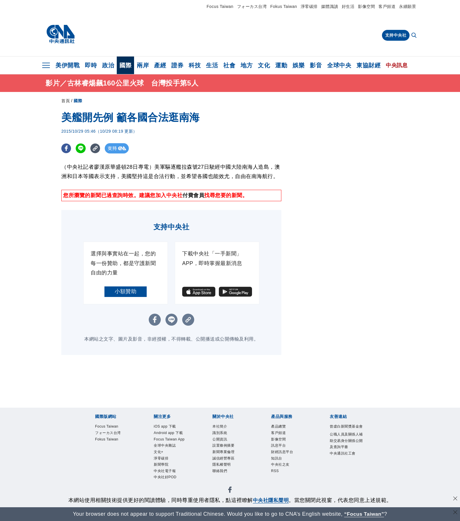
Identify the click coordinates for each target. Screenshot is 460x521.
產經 (160, 65)
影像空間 (366, 6)
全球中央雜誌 (169, 466)
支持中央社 (396, 35)
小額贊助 (125, 292)
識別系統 (222, 436)
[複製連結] (96, 149)
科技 (195, 65)
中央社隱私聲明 (271, 500)
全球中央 (339, 65)
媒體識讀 (329, 6)
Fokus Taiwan (283, 6)
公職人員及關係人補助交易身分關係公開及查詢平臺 (345, 455)
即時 (91, 65)
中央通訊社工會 (345, 478)
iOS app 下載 (169, 428)
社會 (229, 65)
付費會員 (193, 196)
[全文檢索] (414, 36)
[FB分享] (66, 149)
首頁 (65, 101)
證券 (177, 65)
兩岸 (143, 65)
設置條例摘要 (227, 451)
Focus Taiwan (220, 6)
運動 (281, 65)
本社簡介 (222, 428)
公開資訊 (222, 443)
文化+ (160, 474)
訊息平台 (281, 451)
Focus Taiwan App (170, 455)
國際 (125, 65)
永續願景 (407, 6)
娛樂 (298, 65)
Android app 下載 (171, 439)
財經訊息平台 (286, 459)
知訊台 (279, 466)
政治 (108, 65)
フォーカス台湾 (252, 6)
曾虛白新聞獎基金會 (345, 431)
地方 (247, 65)
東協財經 (368, 65)
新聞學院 (164, 490)
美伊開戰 (67, 65)
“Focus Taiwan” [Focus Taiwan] (364, 514)
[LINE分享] (81, 149)
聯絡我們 (222, 482)
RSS (276, 482)
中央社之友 (284, 474)
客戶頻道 (386, 6)
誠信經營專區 (227, 466)
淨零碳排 (309, 6)
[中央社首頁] (61, 34)
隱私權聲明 (225, 474)
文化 (264, 65)
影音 (316, 65)
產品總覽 (281, 428)
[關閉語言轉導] (455, 513)
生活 (212, 65)
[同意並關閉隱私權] (455, 499)
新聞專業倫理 (227, 459)
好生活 (348, 6)
